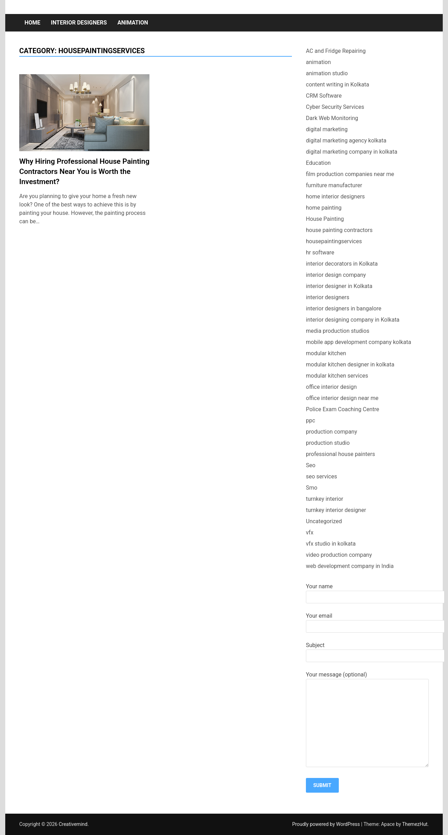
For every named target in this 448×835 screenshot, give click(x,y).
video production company (339, 555)
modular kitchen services (337, 375)
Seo (310, 465)
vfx (309, 532)
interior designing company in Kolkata (352, 319)
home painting (324, 207)
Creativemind (73, 824)
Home (32, 22)
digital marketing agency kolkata (346, 140)
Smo (311, 487)
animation (132, 22)
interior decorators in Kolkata (342, 263)
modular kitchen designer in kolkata (350, 364)
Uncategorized (324, 521)
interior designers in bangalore (344, 308)
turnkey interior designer (336, 510)
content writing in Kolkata (337, 84)
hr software (320, 252)
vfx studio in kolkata (331, 543)
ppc (310, 420)
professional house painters (340, 454)
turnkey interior (324, 499)
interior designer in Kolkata (339, 286)
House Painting (325, 219)
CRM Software (324, 95)
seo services (321, 476)
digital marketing (327, 129)
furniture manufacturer (334, 185)
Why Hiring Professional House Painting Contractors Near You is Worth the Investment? (84, 171)
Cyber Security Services (335, 107)
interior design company (336, 275)
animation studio (327, 73)
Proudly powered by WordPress (326, 824)
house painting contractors (339, 230)
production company (331, 431)
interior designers (79, 22)
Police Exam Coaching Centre (342, 409)
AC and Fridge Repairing (336, 51)
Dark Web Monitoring (332, 118)
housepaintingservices (334, 241)
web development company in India (350, 566)
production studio (328, 443)
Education (318, 163)
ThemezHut (414, 824)
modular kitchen (326, 353)
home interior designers (335, 196)
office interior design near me (342, 398)
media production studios (337, 331)
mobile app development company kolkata (358, 342)
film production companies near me (350, 174)
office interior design (331, 387)
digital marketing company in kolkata (351, 151)
